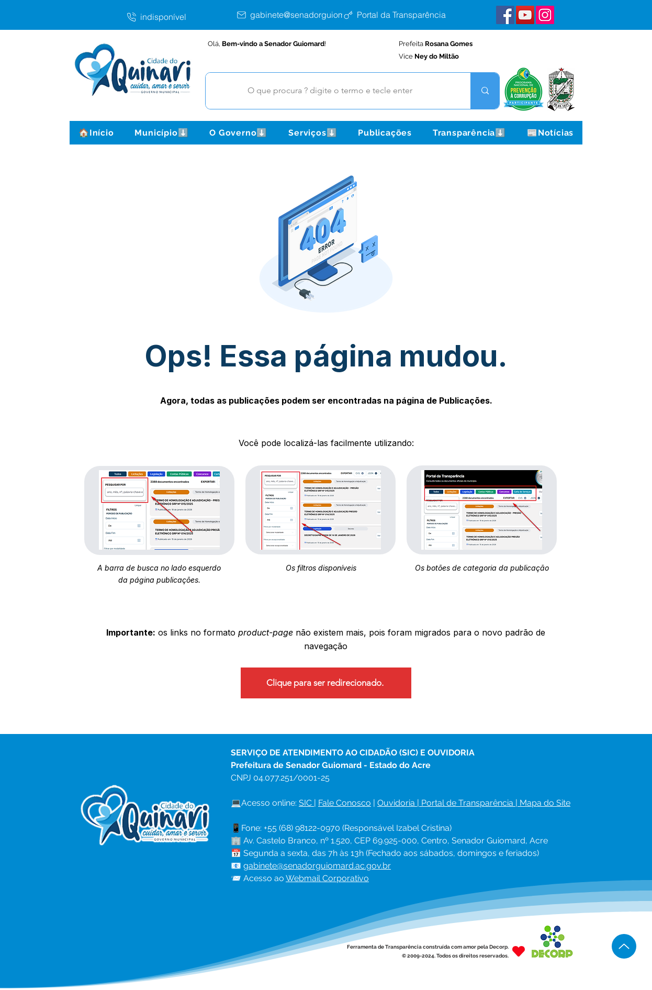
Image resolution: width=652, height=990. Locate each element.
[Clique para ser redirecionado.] (326, 683)
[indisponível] (180, 17)
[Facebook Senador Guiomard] (505, 15)
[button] (161, 132)
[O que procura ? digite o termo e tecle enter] (330, 91)
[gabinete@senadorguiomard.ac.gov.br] (317, 15)
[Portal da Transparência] (402, 15)
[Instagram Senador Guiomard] (545, 15)
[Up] (624, 946)
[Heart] (518, 951)
